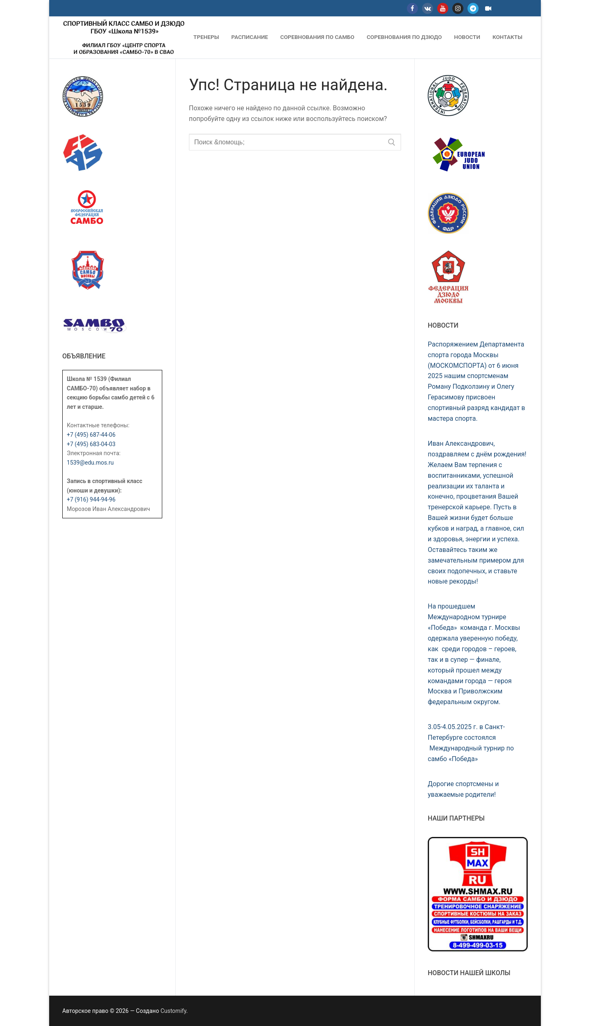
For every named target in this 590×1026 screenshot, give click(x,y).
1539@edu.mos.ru (90, 462)
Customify (173, 1011)
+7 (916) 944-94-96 (91, 499)
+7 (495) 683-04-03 (91, 444)
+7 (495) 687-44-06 (91, 434)
